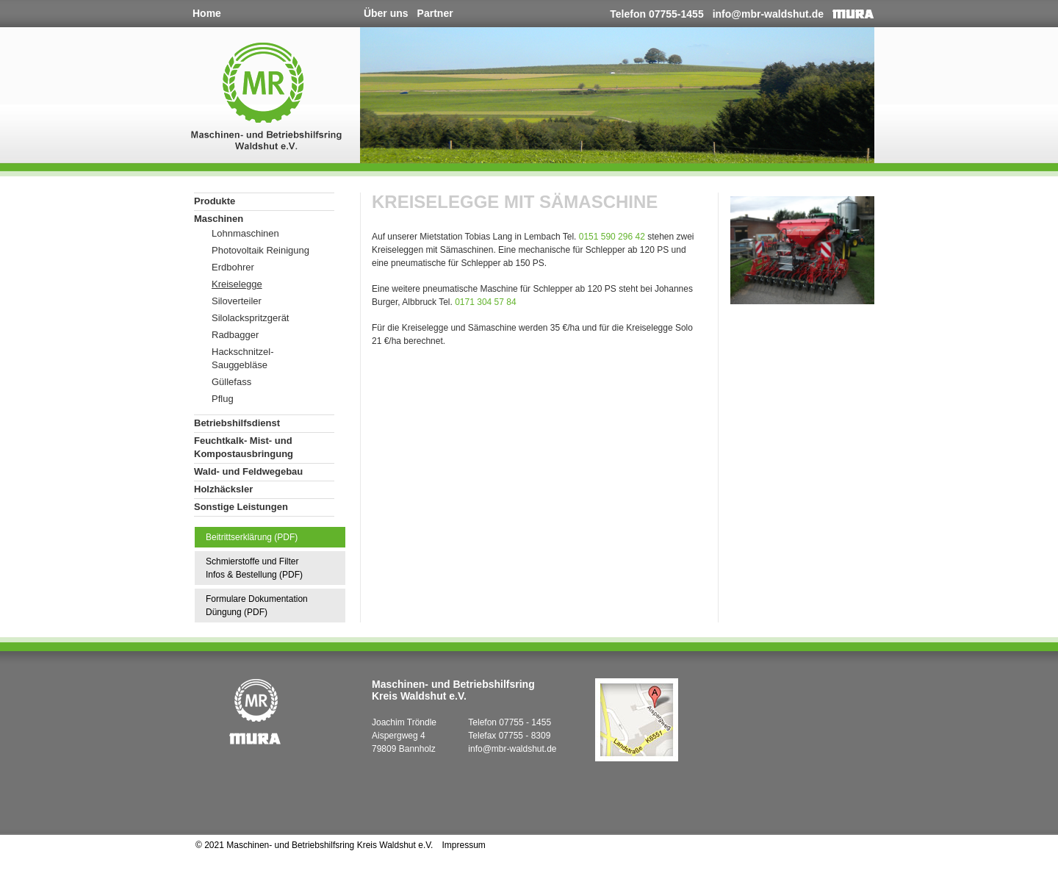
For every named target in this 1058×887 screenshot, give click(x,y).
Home (206, 13)
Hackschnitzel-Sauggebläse (243, 358)
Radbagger (235, 334)
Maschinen (218, 218)
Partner (435, 13)
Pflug (223, 398)
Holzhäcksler (223, 489)
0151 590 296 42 (612, 236)
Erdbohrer (233, 267)
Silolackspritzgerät (250, 317)
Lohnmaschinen (245, 233)
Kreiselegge (237, 284)
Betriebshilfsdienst (237, 422)
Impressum (463, 845)
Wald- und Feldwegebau (248, 471)
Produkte (214, 201)
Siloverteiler (237, 300)
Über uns (386, 13)
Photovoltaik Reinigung (260, 250)
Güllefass (231, 381)
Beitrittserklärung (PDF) (252, 537)
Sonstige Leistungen (241, 506)
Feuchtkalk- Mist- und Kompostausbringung (243, 447)
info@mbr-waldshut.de (768, 14)
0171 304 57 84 (485, 302)
